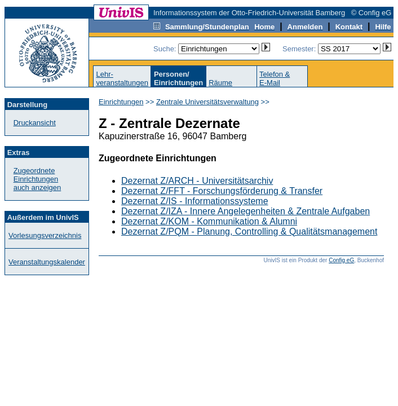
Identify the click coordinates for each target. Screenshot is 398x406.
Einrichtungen (121, 102)
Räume (220, 82)
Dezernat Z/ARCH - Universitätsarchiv (197, 181)
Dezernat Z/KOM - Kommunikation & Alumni (209, 221)
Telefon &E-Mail (274, 78)
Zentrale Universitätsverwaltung (207, 102)
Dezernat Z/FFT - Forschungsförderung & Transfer (221, 191)
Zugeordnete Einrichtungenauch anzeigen (37, 179)
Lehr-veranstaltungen (122, 78)
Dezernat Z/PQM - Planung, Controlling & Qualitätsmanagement (249, 231)
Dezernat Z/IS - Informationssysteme (194, 201)
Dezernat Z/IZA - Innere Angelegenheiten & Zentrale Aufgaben (245, 211)
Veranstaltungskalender (46, 262)
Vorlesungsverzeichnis (44, 235)
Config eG (341, 260)
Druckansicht (35, 122)
